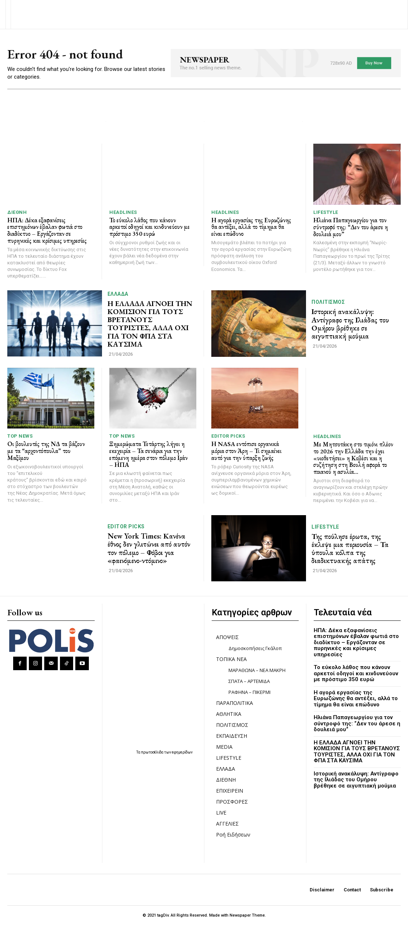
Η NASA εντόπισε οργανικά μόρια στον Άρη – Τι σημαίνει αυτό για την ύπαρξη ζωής (246, 450)
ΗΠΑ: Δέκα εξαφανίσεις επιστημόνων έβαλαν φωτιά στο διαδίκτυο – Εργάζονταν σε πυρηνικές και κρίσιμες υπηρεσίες (47, 230)
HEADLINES (123, 212)
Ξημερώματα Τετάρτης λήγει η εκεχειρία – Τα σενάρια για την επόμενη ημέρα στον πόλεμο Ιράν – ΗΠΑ (148, 454)
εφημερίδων (182, 752)
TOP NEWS (20, 436)
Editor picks (228, 436)
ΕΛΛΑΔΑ (117, 294)
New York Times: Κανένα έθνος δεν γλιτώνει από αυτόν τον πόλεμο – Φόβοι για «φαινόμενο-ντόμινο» (148, 548)
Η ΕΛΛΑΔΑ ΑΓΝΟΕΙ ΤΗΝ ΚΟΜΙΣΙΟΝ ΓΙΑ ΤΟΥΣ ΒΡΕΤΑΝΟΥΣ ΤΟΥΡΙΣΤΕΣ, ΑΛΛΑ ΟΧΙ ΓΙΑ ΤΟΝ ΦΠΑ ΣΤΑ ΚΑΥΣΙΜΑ (149, 323)
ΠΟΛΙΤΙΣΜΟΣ (328, 302)
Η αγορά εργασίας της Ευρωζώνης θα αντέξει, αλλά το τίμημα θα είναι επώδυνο (251, 227)
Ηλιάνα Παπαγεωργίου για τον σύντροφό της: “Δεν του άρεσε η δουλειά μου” (350, 227)
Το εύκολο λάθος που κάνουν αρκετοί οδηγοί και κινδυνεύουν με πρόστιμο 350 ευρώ (149, 227)
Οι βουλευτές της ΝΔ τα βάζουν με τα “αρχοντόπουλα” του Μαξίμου (46, 450)
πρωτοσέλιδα (152, 752)
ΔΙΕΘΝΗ (17, 212)
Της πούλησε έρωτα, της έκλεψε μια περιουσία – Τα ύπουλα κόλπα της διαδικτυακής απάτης (349, 548)
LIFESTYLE (325, 212)
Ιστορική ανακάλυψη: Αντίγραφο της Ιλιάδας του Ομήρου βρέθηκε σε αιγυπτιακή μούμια (350, 323)
